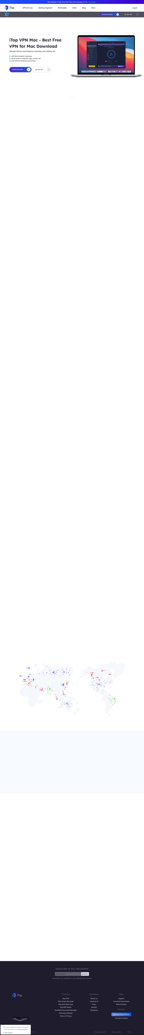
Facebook (94, 1010)
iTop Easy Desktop (66, 1013)
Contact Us (94, 1001)
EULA (129, 1032)
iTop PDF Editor (65, 1007)
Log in (134, 8)
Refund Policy (121, 1004)
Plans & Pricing (65, 1016)
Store (93, 8)
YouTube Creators (121, 1018)
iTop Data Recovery (65, 1004)
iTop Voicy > (93, 2)
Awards (94, 1007)
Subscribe (85, 974)
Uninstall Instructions (121, 1001)
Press (94, 1004)
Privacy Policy (117, 1032)
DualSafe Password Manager (66, 1010)
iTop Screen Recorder (66, 1001)
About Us (94, 998)
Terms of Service (100, 1032)
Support (121, 998)
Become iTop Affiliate (121, 1014)
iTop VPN (65, 998)
